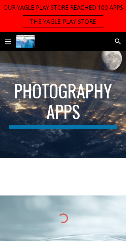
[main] (63, 105)
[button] (8, 41)
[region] (63, 16)
